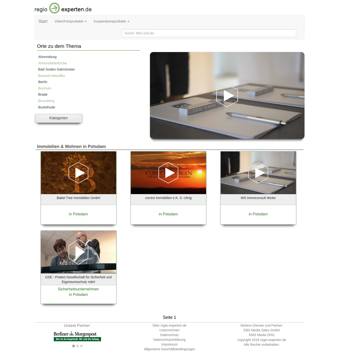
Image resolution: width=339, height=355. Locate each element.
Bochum (44, 88)
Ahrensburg (47, 57)
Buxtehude (46, 107)
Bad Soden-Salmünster (56, 69)
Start (43, 21)
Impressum (169, 344)
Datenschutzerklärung (169, 340)
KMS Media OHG (261, 335)
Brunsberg (46, 101)
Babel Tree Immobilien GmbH (78, 198)
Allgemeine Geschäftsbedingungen (169, 349)
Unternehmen (169, 330)
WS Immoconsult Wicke (258, 198)
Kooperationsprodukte (111, 21)
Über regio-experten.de (170, 325)
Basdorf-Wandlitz (51, 76)
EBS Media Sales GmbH (262, 330)
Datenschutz (169, 335)
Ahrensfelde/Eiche (52, 63)
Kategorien (58, 118)
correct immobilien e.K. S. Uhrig (168, 198)
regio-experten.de (273, 340)
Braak (43, 94)
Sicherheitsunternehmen (78, 289)
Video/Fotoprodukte (71, 21)
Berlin (42, 82)
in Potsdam (78, 214)
